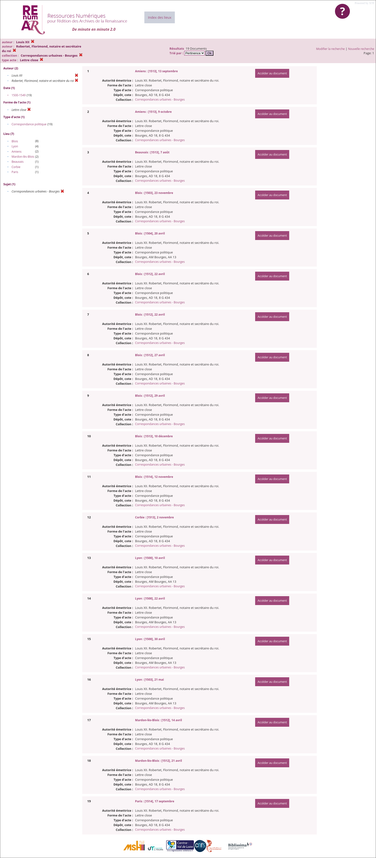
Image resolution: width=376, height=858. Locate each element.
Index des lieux (159, 17)
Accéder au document (272, 73)
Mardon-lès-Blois (23, 157)
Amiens (17, 152)
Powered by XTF (365, 3)
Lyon (15, 146)
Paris (15, 172)
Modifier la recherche (330, 49)
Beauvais (18, 162)
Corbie (16, 167)
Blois (15, 141)
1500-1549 (19, 95)
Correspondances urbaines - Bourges (160, 99)
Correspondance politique (29, 124)
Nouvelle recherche (361, 49)
